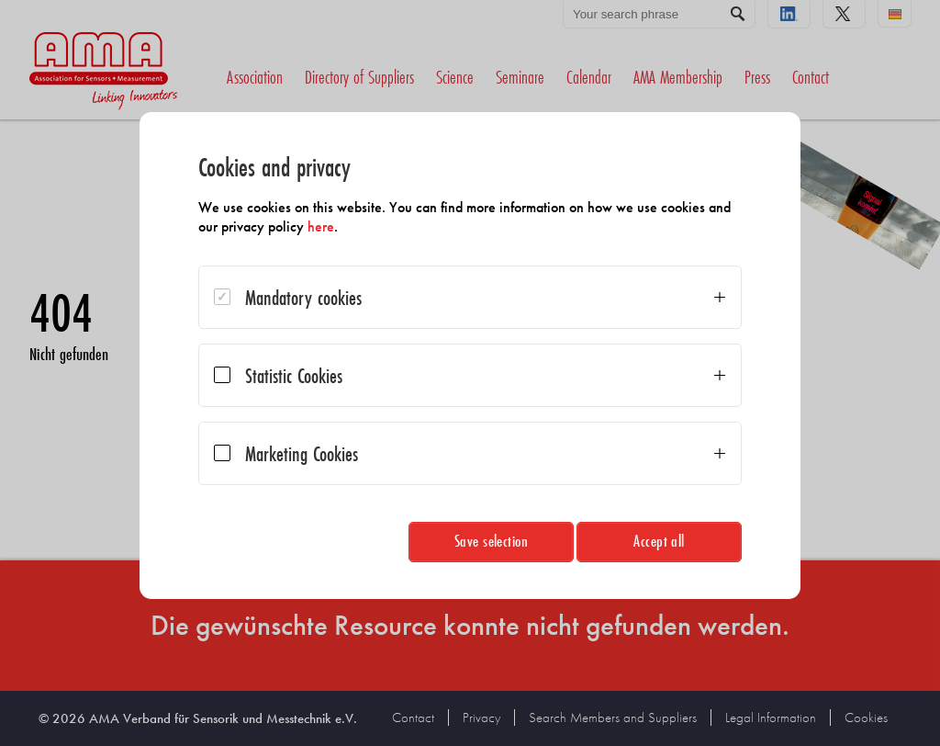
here (321, 226)
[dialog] (470, 355)
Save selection (491, 540)
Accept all (659, 540)
